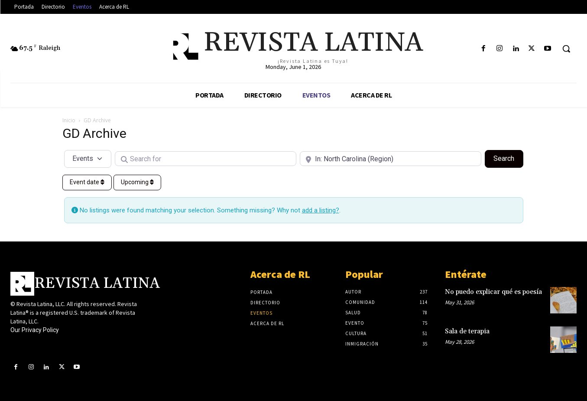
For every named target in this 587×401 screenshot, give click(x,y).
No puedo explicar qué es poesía (493, 292)
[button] (566, 48)
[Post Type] (88, 158)
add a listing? (320, 210)
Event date (87, 182)
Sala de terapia (467, 331)
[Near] (390, 158)
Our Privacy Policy (34, 329)
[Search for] (205, 158)
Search (508, 158)
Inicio (68, 120)
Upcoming (137, 182)
